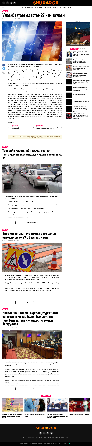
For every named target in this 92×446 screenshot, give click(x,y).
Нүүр (22, 7)
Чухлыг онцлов (29, 7)
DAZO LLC (69, 443)
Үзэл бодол (55, 7)
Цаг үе (69, 7)
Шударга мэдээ (47, 7)
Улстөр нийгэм (38, 7)
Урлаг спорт (63, 7)
